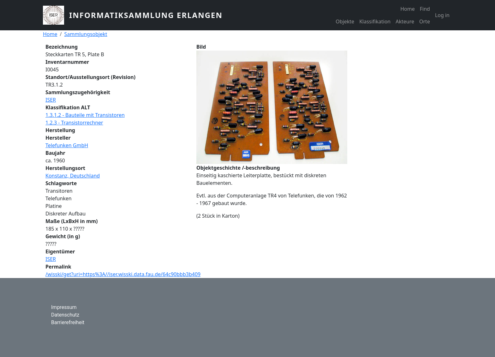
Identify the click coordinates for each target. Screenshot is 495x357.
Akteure (405, 21)
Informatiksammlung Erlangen (146, 15)
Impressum (64, 307)
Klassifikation (375, 21)
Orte (424, 21)
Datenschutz (65, 315)
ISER (50, 99)
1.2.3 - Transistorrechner (74, 122)
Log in (442, 15)
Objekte (345, 21)
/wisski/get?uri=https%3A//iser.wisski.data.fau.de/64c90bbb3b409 (122, 274)
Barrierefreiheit (67, 322)
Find (425, 8)
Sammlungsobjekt (85, 34)
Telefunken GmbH (66, 145)
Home (407, 8)
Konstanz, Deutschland (72, 175)
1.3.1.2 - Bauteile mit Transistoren (85, 115)
